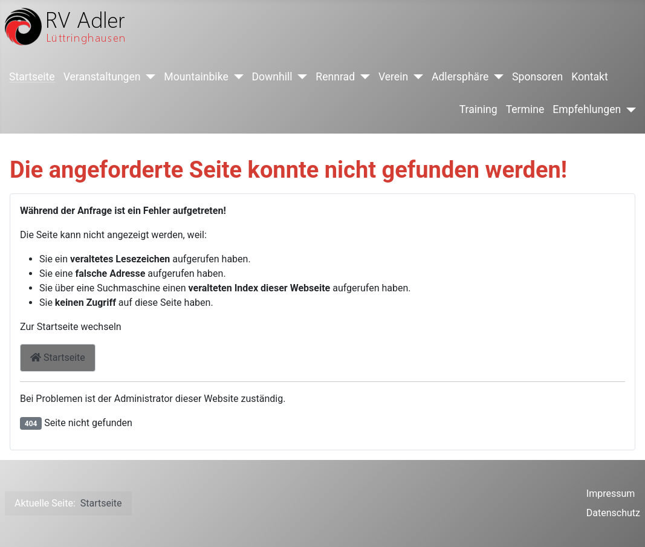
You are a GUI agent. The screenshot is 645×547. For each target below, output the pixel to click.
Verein (393, 77)
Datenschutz (613, 513)
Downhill (272, 77)
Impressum (610, 493)
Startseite (32, 77)
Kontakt (589, 77)
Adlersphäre (460, 77)
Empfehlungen (587, 109)
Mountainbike (196, 77)
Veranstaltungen (102, 77)
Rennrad (335, 77)
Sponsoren (537, 77)
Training (478, 109)
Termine (525, 109)
